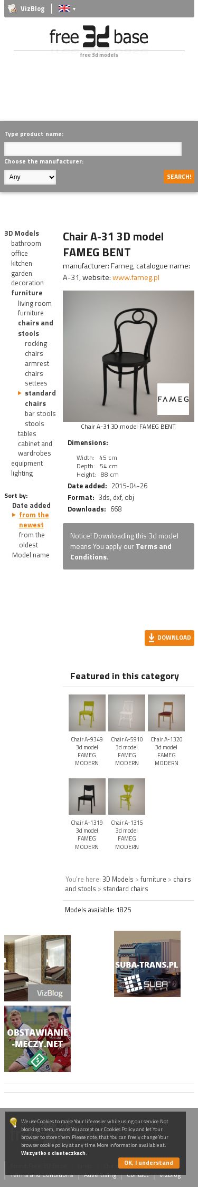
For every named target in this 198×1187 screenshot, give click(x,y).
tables (27, 433)
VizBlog (33, 9)
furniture (27, 292)
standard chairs (40, 398)
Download (174, 637)
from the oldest (32, 539)
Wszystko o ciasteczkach (53, 1153)
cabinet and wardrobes (35, 448)
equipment (27, 463)
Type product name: (33, 133)
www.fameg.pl (135, 277)
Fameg (122, 266)
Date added (31, 505)
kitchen (21, 263)
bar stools (40, 413)
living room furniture (35, 308)
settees (36, 383)
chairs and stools (35, 327)
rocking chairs (36, 348)
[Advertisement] (101, 97)
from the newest (34, 519)
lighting (22, 473)
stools (34, 423)
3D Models (21, 233)
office (19, 253)
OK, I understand (148, 1162)
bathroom (26, 243)
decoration (27, 282)
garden (21, 273)
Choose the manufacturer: (43, 161)
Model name (31, 554)
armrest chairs (37, 368)
